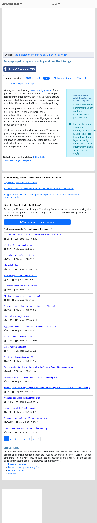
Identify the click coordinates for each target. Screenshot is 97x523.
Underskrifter (38, 78)
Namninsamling (13, 78)
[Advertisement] (48, 31)
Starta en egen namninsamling (37, 222)
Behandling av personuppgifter (21, 83)
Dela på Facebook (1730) (19, 69)
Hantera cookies (16, 470)
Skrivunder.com (12, 4)
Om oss (12, 473)
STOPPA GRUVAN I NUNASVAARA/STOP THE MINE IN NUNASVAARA (39, 188)
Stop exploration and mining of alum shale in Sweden (40, 54)
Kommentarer (62, 78)
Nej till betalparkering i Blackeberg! (20, 182)
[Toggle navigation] (91, 3)
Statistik (81, 78)
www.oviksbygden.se (40, 90)
